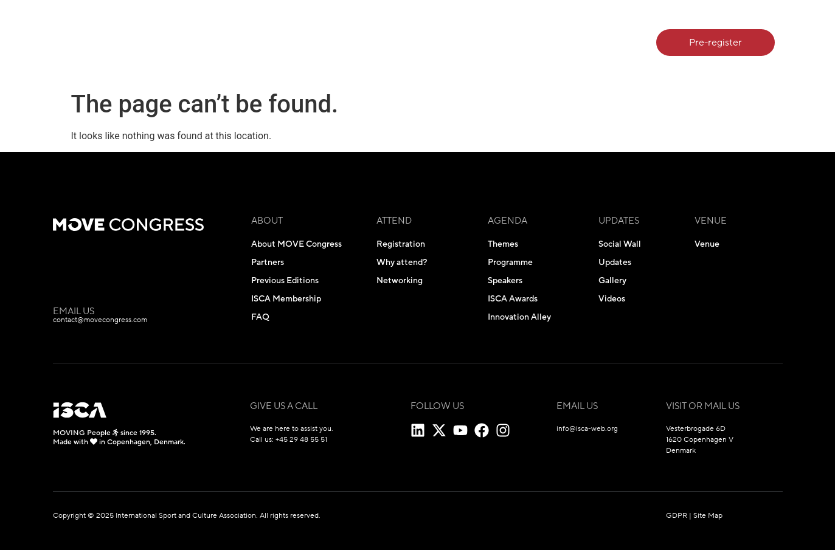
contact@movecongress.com (100, 320)
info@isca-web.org (587, 428)
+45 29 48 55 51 (301, 439)
